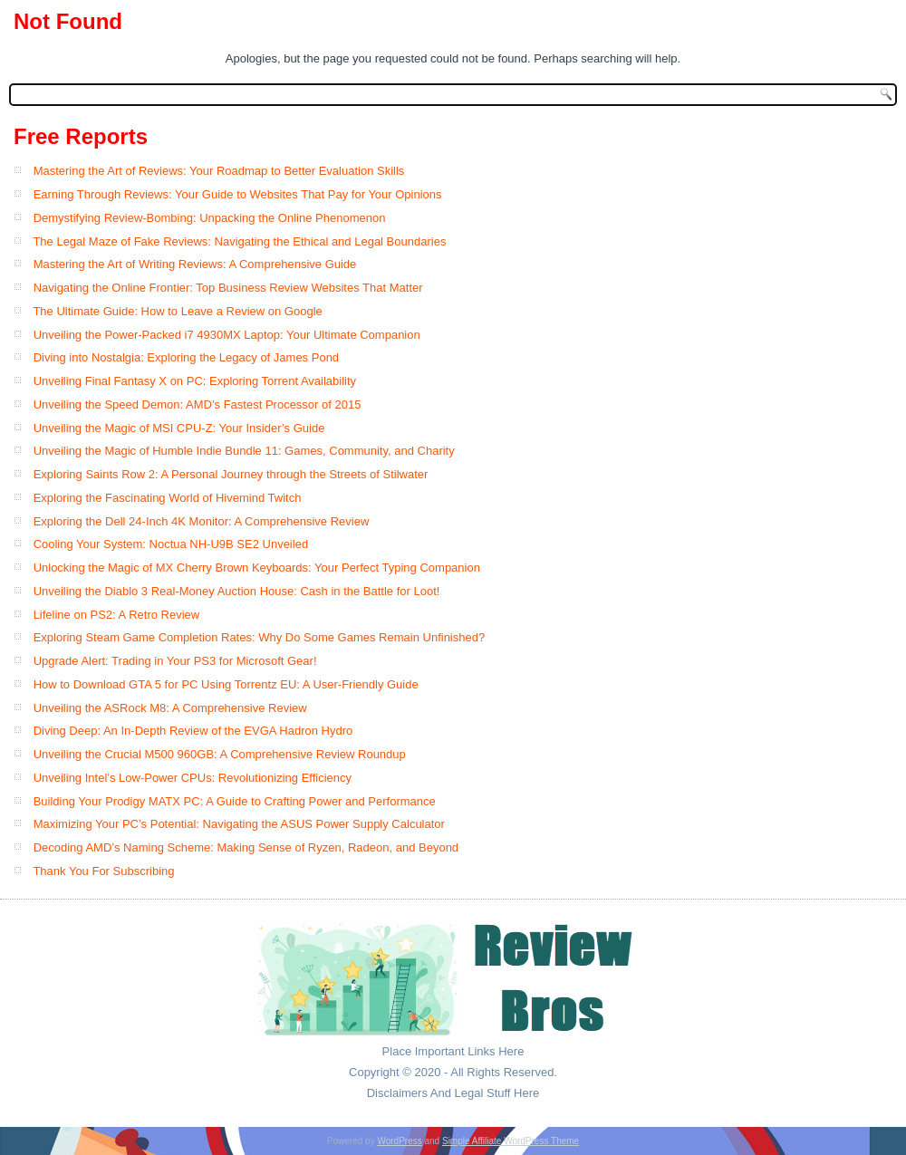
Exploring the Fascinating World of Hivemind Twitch (168, 498)
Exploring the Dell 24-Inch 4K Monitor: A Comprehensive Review (202, 521)
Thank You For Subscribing (103, 871)
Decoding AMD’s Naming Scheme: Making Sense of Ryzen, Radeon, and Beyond (246, 847)
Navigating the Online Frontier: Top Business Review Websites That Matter (228, 287)
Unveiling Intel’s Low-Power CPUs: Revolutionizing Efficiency (193, 777)
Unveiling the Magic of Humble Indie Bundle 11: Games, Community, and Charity (244, 450)
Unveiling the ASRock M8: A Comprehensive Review (170, 708)
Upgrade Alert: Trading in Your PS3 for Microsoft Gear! (175, 661)
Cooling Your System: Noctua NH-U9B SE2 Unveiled (171, 544)
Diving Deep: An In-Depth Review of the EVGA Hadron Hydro (193, 730)
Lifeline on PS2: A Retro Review (117, 614)
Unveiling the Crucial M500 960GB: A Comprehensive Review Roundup (220, 754)
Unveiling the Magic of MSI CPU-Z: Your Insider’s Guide (179, 428)
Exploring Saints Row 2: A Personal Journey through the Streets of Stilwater (231, 474)
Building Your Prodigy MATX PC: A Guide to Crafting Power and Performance (235, 801)
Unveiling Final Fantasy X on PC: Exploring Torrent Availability (195, 381)
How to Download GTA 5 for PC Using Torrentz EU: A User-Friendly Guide (226, 684)
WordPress (399, 1141)
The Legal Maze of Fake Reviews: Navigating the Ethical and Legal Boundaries (239, 241)
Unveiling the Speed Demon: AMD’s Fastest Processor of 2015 (197, 404)
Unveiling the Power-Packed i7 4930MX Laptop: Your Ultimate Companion (227, 335)
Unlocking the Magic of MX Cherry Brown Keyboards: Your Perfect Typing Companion (257, 567)
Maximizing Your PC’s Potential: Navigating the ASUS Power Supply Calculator (239, 824)
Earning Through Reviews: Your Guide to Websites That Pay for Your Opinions (238, 194)
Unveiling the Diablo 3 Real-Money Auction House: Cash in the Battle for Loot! (237, 591)
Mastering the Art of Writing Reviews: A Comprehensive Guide (195, 264)
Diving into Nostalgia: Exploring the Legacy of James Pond (186, 357)
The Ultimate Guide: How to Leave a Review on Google (177, 311)
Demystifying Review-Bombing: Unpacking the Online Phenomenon (210, 218)
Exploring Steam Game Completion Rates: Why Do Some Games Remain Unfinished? (260, 637)
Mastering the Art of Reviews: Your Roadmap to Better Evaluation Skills (219, 171)
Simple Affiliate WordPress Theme (510, 1141)
